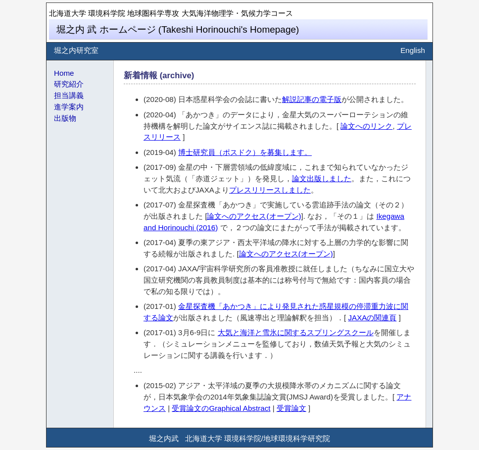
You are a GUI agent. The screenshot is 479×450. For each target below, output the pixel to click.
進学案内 (69, 106)
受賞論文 (291, 408)
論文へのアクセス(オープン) (254, 216)
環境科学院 (106, 13)
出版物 (65, 118)
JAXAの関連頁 (372, 317)
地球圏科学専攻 (153, 13)
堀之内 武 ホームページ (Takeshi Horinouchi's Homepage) (177, 29)
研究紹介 (69, 84)
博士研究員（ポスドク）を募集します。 (245, 152)
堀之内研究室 (76, 50)
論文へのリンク (366, 126)
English (412, 50)
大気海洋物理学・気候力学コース (237, 13)
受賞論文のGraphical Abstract (221, 408)
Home (64, 73)
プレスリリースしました (270, 190)
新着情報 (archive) (159, 75)
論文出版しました (321, 178)
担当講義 (69, 95)
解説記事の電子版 (311, 99)
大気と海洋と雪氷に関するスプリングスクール (296, 332)
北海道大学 (67, 13)
